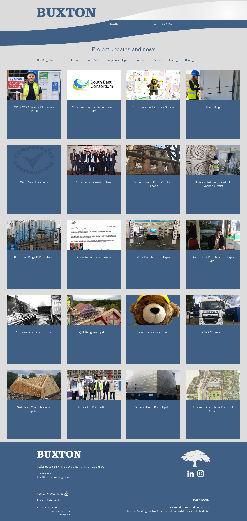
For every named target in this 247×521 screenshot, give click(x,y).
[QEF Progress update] (94, 310)
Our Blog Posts (46, 60)
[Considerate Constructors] (94, 160)
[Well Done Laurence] (34, 160)
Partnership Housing (166, 60)
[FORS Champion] (213, 310)
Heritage (190, 60)
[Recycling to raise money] (94, 235)
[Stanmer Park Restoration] (34, 310)
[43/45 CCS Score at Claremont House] (34, 85)
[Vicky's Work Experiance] (153, 310)
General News (71, 60)
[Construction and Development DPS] (94, 85)
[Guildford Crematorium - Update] (34, 385)
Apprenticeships (117, 60)
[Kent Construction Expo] (153, 235)
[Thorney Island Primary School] (153, 85)
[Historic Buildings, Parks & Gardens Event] (213, 160)
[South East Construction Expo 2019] (213, 235)
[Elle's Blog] (213, 85)
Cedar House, (45, 466)
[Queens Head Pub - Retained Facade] (153, 160)
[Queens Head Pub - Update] (153, 385)
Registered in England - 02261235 (188, 507)
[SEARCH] (128, 23)
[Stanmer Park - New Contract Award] (213, 385)
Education (140, 60)
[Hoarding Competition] (94, 385)
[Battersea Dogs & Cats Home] (34, 235)
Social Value (94, 60)
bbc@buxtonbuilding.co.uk (53, 477)
